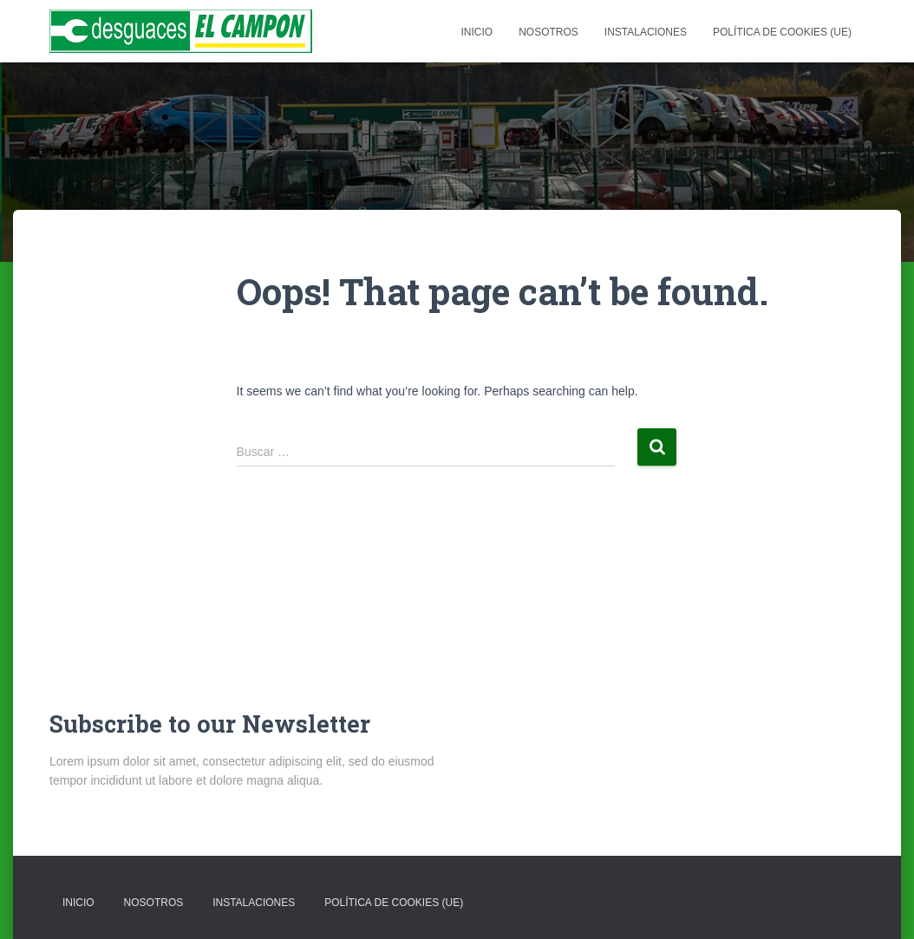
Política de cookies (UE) (782, 32)
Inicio (476, 32)
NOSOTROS (548, 32)
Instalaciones (645, 32)
